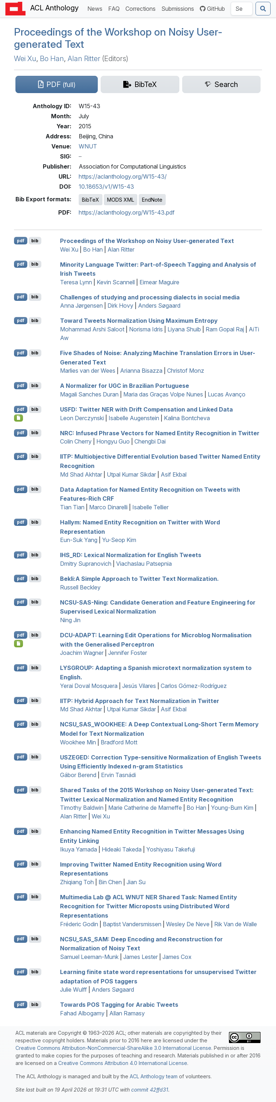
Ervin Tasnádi (118, 775)
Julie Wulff (73, 989)
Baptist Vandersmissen (132, 924)
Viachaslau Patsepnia (144, 563)
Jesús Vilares (139, 685)
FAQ (115, 8)
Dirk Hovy (120, 305)
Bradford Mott (119, 742)
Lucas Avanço (226, 394)
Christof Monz (185, 370)
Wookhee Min (78, 742)
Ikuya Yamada (78, 849)
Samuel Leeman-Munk (89, 956)
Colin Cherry (76, 441)
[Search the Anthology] (242, 8)
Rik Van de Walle (235, 924)
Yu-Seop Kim (119, 539)
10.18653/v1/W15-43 (106, 186)
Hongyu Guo (113, 441)
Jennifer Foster (127, 652)
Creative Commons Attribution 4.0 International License (122, 1063)
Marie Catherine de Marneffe (145, 807)
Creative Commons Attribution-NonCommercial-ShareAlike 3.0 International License (113, 1048)
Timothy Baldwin (82, 807)
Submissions (179, 8)
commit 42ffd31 (149, 1090)
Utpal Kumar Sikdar (131, 474)
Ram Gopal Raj (225, 329)
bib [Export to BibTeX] (34, 240)
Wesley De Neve (188, 924)
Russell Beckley (80, 587)
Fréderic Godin (79, 924)
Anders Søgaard (159, 305)
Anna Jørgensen (81, 305)
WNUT (88, 146)
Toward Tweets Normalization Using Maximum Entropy (139, 320)
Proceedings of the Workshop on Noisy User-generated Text (118, 38)
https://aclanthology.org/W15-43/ (123, 176)
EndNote (152, 200)
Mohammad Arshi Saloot (92, 329)
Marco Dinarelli (108, 507)
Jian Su (136, 882)
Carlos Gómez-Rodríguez (194, 685)
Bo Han (52, 58)
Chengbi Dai (150, 441)
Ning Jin (70, 620)
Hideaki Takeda (122, 849)
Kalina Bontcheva (187, 418)
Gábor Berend (78, 775)
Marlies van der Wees (87, 370)
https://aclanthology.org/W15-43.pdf (127, 212)
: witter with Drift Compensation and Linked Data (146, 409)
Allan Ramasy (127, 1013)
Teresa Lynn (76, 282)
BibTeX (90, 200)
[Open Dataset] (18, 418)
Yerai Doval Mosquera (89, 685)
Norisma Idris (146, 329)
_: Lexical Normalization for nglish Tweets (130, 555)
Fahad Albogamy (82, 1013)
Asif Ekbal (174, 474)
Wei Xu (25, 58)
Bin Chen (110, 882)
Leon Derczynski (82, 418)
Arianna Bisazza (141, 370)
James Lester (140, 956)
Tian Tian (72, 507)
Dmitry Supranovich (85, 563)
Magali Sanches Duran (89, 394)
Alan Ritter (84, 58)
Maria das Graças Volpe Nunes (163, 394)
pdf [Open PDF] (20, 240)
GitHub (212, 8)
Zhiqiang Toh (77, 882)
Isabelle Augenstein (134, 418)
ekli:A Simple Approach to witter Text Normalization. (139, 578)
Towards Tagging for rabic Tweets (119, 1004)
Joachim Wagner (82, 652)
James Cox (177, 956)
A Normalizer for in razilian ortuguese (124, 385)
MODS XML (120, 200)
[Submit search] (263, 8)
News (96, 8)
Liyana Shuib (184, 329)
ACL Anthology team (154, 1076)
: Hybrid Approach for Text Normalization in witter (139, 700)
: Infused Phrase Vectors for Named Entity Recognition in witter (159, 432)
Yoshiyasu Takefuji (170, 849)
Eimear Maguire (159, 282)
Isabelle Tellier (150, 507)
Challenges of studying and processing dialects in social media (150, 296)
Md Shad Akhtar (81, 474)
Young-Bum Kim (232, 807)
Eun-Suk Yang (78, 539)
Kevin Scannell (116, 282)
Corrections (141, 8)
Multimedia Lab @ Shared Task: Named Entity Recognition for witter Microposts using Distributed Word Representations (148, 906)
